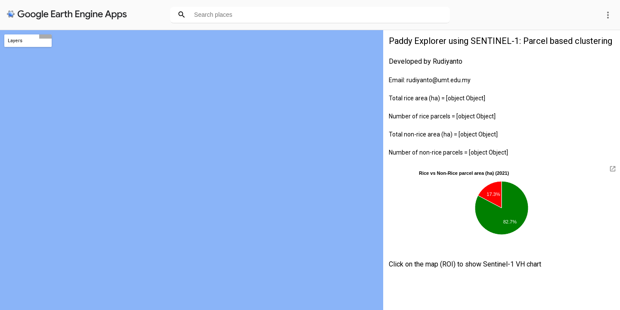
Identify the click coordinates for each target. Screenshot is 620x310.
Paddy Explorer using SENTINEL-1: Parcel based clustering (500, 41)
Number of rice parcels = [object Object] (442, 116)
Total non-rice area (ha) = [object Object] (443, 134)
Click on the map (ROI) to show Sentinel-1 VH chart (465, 264)
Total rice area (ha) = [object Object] (437, 98)
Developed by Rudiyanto (425, 61)
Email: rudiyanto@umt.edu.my (430, 80)
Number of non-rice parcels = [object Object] (448, 152)
